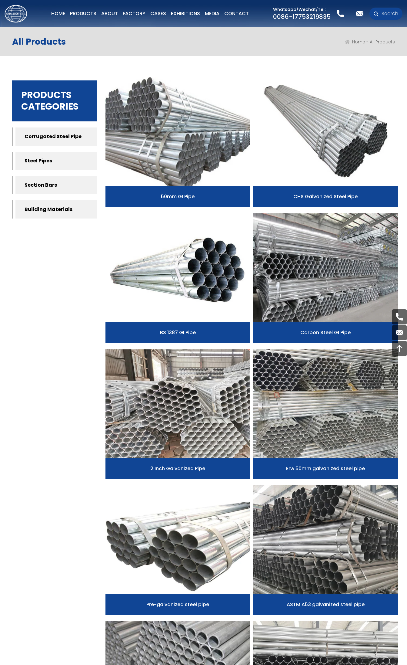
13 (309, 476)
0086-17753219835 (302, 16)
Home (358, 42)
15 (334, 476)
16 (347, 476)
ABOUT (109, 13)
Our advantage (31, 573)
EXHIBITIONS (185, 13)
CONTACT (236, 13)
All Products (382, 42)
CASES (158, 13)
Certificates (27, 606)
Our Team (25, 595)
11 (283, 476)
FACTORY (134, 13)
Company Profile (33, 562)
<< (130, 476)
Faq (226, 573)
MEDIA (212, 13)
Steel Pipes (38, 160)
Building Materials (48, 209)
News (228, 562)
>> (372, 476)
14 (322, 476)
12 (296, 476)
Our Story (24, 584)
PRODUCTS (83, 13)
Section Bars (41, 185)
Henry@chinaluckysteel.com (352, 586)
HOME (58, 13)
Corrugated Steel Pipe (53, 136)
